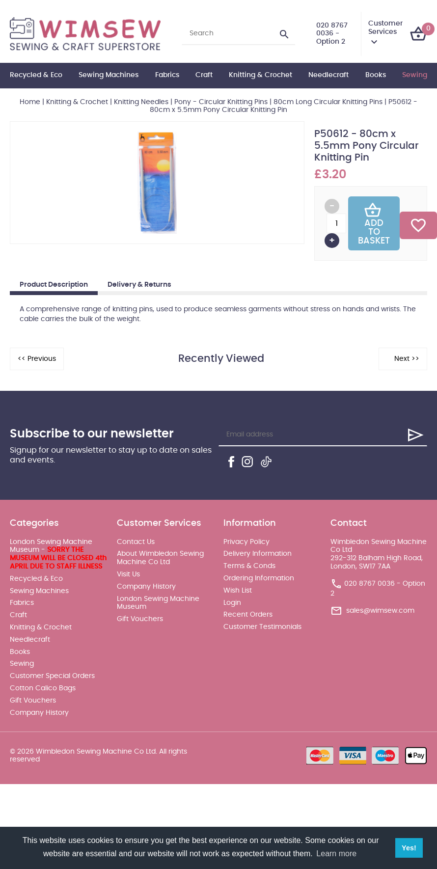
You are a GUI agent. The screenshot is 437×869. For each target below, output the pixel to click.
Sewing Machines (108, 75)
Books (375, 75)
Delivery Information (257, 553)
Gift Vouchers (33, 700)
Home (30, 102)
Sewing (414, 75)
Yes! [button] (409, 848)
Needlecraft (328, 75)
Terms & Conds (249, 566)
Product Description (54, 284)
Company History (39, 712)
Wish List (237, 590)
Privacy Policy (246, 542)
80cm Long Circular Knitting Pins (327, 102)
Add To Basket (374, 223)
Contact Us (136, 542)
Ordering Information (258, 578)
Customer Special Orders (52, 676)
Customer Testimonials (262, 627)
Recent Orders (248, 614)
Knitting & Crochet (260, 75)
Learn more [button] (336, 853)
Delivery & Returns (139, 284)
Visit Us (128, 574)
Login (232, 602)
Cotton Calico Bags (43, 688)
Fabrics (167, 75)
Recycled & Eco (36, 75)
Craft (204, 75)
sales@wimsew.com (380, 610)
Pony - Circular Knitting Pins (221, 102)
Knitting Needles (141, 102)
